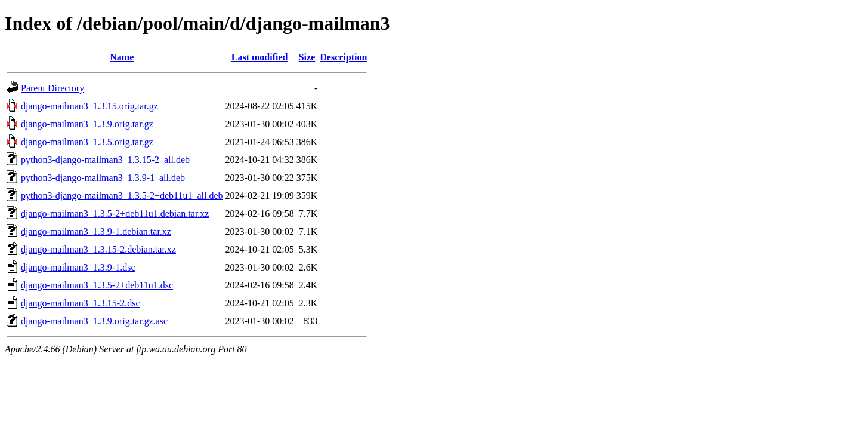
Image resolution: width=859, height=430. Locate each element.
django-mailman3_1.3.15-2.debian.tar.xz (98, 249)
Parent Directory (52, 88)
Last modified (259, 57)
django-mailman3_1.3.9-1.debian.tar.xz (96, 231)
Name (122, 57)
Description (343, 57)
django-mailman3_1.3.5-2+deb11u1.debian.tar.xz (115, 213)
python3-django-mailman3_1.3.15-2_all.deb (105, 160)
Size (307, 57)
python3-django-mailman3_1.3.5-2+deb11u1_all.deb (122, 196)
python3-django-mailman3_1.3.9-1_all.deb (103, 178)
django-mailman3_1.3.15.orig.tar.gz (89, 106)
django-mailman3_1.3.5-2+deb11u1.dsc (97, 285)
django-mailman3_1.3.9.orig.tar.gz (87, 124)
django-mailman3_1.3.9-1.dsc (78, 267)
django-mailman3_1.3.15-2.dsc (80, 303)
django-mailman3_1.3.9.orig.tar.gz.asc (94, 321)
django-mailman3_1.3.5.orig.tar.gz (87, 142)
